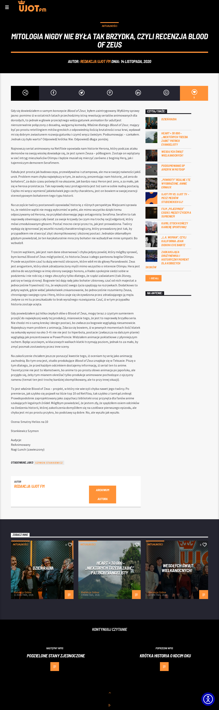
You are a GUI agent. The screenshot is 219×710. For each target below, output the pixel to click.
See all (153, 278)
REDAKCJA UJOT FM (95, 61)
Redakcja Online (22, 592)
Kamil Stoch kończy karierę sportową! (174, 225)
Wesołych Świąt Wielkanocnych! (172, 153)
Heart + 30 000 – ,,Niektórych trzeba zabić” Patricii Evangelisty (174, 138)
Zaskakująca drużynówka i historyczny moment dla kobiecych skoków (167, 259)
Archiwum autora (102, 494)
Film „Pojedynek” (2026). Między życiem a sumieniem (176, 212)
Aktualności (109, 26)
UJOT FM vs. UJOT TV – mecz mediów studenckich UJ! (175, 197)
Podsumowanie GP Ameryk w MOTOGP (173, 167)
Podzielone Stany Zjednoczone (56, 655)
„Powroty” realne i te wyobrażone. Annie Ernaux (175, 183)
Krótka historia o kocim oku (165, 655)
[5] (194, 93)
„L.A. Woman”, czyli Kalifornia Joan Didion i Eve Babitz (173, 241)
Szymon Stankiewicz (49, 462)
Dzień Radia (168, 119)
